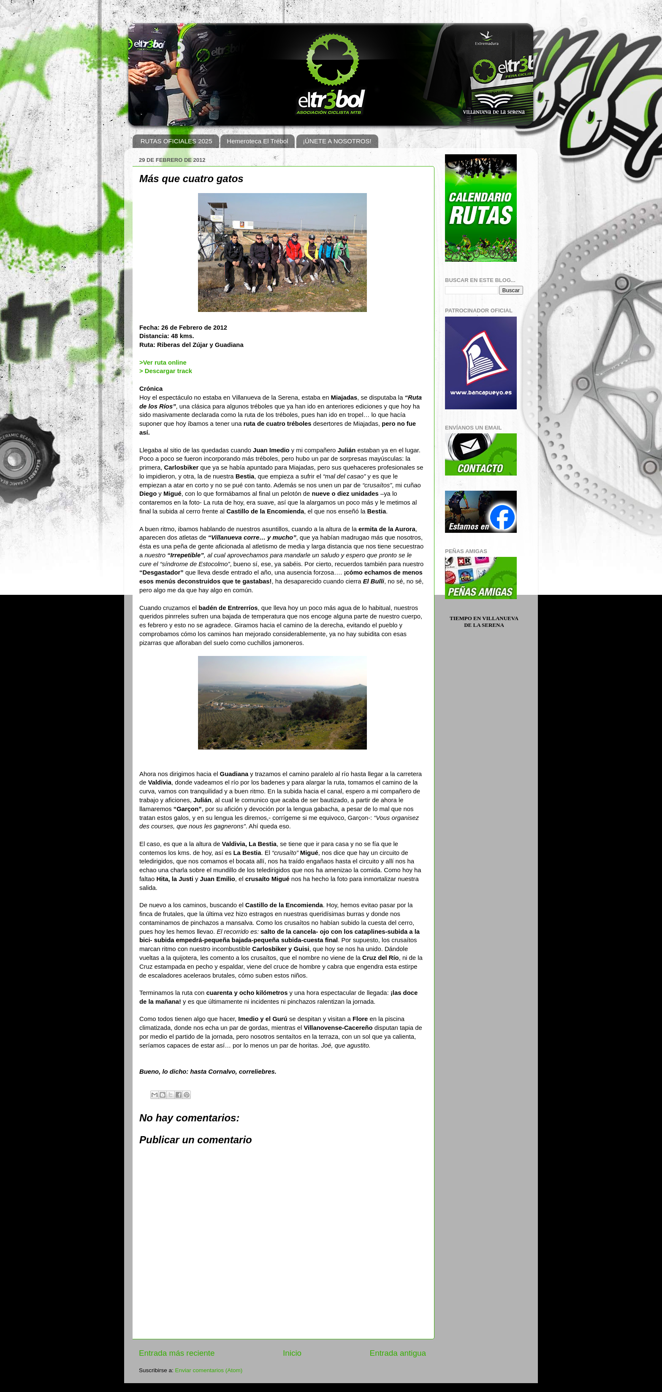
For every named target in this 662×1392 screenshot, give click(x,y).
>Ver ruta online (163, 362)
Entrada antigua (398, 1353)
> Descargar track (165, 371)
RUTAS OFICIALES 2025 (176, 141)
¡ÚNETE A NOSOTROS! (337, 141)
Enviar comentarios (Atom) (209, 1370)
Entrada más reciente (177, 1353)
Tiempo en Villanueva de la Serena (484, 621)
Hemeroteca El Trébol (257, 141)
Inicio (292, 1353)
